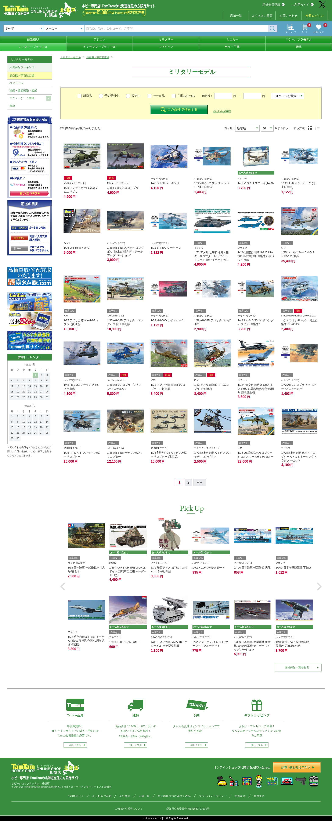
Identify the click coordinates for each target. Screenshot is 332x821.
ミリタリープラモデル (33, 47)
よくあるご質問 (262, 15)
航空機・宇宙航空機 (97, 57)
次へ (200, 482)
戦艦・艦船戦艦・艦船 (23, 90)
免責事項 (240, 796)
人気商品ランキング (22, 67)
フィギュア (166, 47)
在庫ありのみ (186, 95)
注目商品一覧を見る (297, 667)
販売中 (135, 95)
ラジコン (99, 39)
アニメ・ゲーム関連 (22, 98)
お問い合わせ (288, 15)
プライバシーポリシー (213, 796)
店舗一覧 (236, 15)
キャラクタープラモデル (99, 47)
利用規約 (259, 796)
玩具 (299, 47)
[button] (62, 586)
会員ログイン (315, 15)
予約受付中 (111, 95)
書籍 (12, 105)
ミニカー (232, 39)
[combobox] (64, 28)
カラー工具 (232, 47)
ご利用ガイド (302, 4)
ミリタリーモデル (70, 57)
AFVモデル (16, 83)
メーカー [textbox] (52, 28)
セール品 (159, 95)
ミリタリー (166, 39)
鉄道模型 (33, 39)
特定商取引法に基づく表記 (174, 796)
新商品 (87, 95)
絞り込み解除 (222, 111)
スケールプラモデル (298, 39)
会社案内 (124, 796)
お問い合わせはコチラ (297, 767)
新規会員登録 (273, 4)
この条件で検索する (179, 109)
